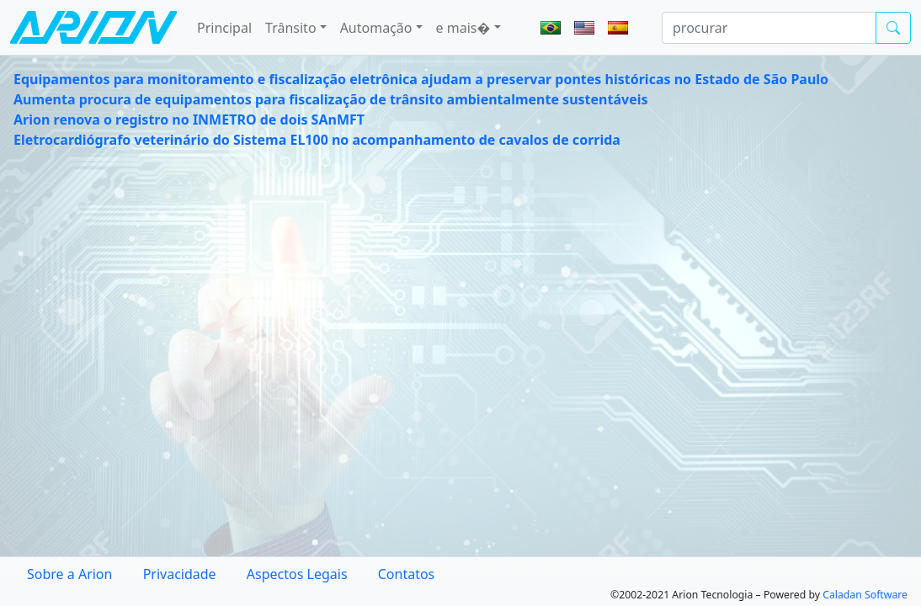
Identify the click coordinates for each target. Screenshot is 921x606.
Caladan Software (865, 594)
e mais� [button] (463, 28)
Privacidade (179, 574)
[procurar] (769, 28)
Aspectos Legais (297, 574)
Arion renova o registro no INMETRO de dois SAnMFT (189, 119)
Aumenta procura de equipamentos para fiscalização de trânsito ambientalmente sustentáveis (330, 99)
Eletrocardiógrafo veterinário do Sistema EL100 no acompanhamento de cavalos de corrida (316, 139)
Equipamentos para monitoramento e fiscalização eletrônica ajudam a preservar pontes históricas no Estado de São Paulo (420, 79)
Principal (224, 28)
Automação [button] (376, 28)
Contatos (406, 574)
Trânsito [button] (291, 28)
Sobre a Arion (69, 574)
